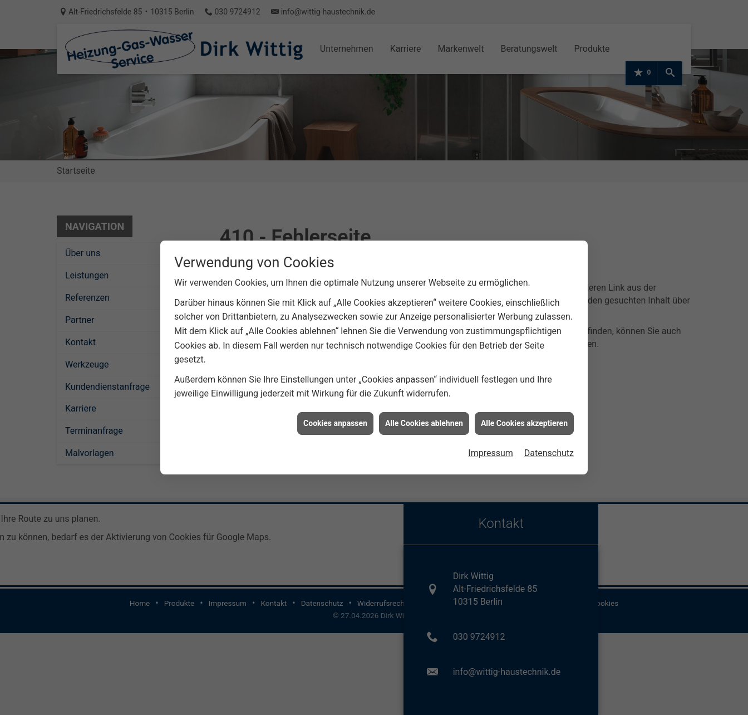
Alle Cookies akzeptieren (524, 418)
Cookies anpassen (335, 418)
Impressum (490, 449)
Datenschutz (549, 449)
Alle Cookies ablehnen (424, 418)
